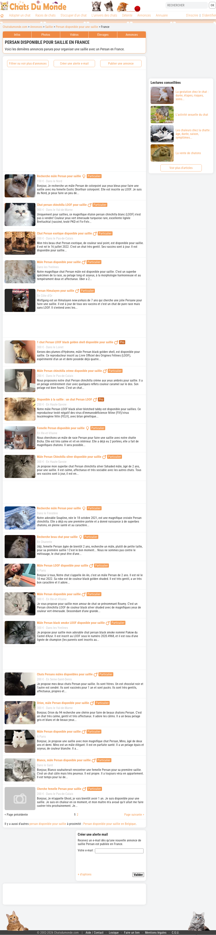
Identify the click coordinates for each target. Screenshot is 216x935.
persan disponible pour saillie (47, 824)
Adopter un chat (19, 15)
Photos (45, 35)
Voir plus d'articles (181, 168)
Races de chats (45, 15)
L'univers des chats (104, 15)
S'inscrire (192, 15)
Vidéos (74, 35)
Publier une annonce (121, 63)
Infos (17, 35)
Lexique (114, 932)
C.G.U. (175, 932)
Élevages (102, 35)
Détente (127, 15)
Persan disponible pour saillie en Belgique (109, 824)
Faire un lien (132, 932)
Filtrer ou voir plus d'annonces (28, 63)
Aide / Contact (94, 932)
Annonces (144, 15)
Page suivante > (134, 814)
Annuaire (162, 15)
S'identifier (209, 15)
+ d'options (84, 874)
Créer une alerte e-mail (74, 63)
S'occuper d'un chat (74, 15)
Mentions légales (155, 932)
